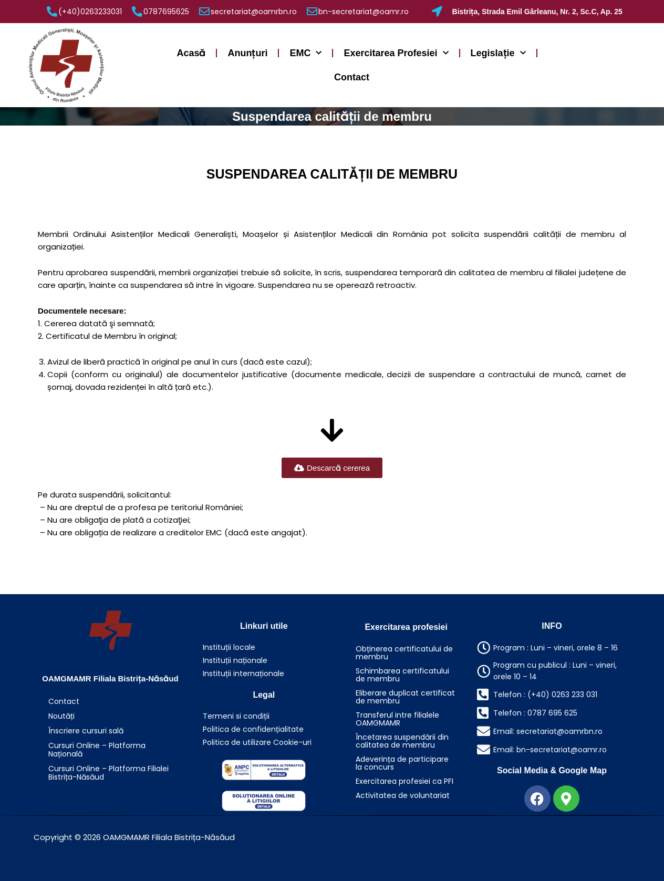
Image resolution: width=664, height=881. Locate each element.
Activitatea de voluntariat (403, 795)
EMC (305, 53)
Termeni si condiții (236, 716)
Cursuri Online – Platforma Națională (97, 749)
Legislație (498, 53)
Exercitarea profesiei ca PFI (404, 781)
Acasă (191, 53)
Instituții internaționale (243, 673)
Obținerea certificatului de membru (404, 653)
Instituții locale (229, 647)
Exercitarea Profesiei (396, 53)
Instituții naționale (235, 660)
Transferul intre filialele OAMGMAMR (397, 719)
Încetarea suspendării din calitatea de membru (402, 741)
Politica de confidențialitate (253, 729)
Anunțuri (247, 53)
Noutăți (61, 716)
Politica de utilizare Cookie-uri (257, 742)
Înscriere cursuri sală (85, 730)
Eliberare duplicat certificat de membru (405, 697)
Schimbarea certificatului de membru (402, 675)
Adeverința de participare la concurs (402, 763)
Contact (351, 77)
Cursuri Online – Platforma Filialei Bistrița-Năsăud (108, 772)
